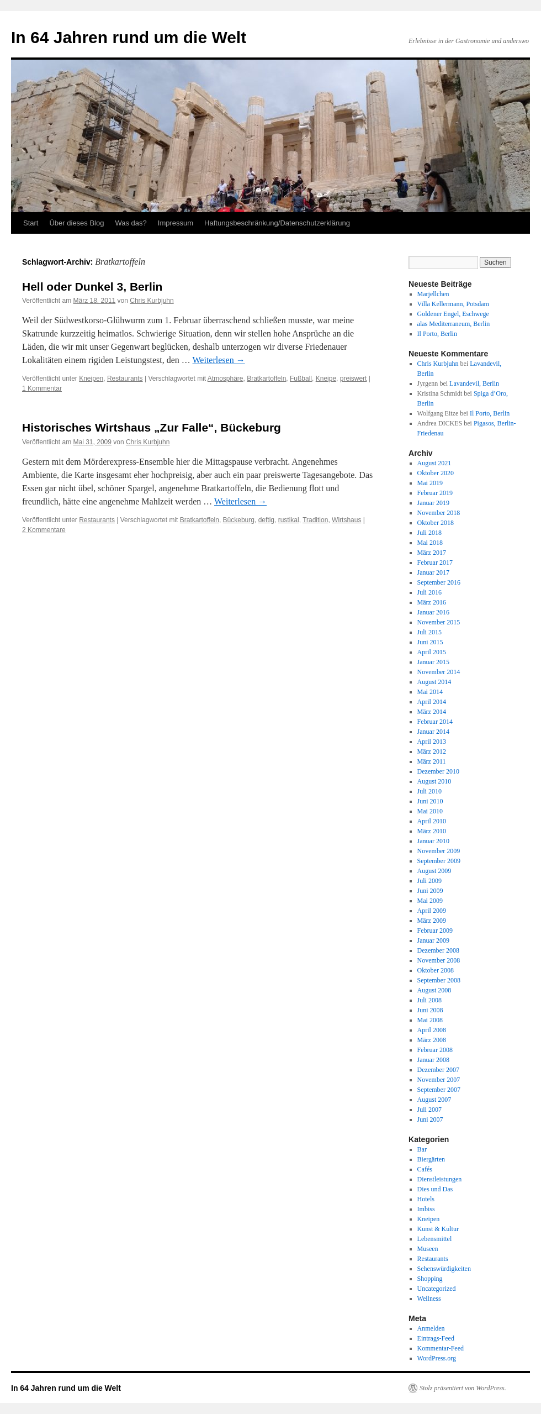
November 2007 (438, 1080)
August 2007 (434, 1099)
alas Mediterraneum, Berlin (453, 324)
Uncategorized (436, 1288)
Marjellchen (433, 294)
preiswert (353, 378)
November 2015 (438, 622)
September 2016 (438, 582)
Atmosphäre (225, 378)
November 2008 (438, 960)
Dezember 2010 (438, 771)
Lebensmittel (434, 1239)
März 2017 (431, 552)
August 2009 (434, 871)
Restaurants (125, 378)
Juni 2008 (430, 1010)
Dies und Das (435, 1189)
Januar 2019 (433, 503)
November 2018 (438, 513)
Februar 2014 (435, 722)
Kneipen (91, 378)
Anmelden (431, 1328)
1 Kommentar (42, 388)
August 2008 (434, 990)
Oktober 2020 (435, 473)
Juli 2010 (429, 791)
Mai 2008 (430, 1020)
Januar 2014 (433, 731)
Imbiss (426, 1209)
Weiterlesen (219, 360)
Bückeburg (238, 520)
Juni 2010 (430, 801)
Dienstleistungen (439, 1179)
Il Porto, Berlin (437, 334)
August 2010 (434, 781)
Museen (427, 1249)
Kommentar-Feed (440, 1348)
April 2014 (431, 702)
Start (30, 223)
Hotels (425, 1199)
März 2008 (431, 1040)
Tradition (315, 520)
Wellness (429, 1298)
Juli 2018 (429, 533)
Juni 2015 (430, 642)
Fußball (301, 378)
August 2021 (434, 463)
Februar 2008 (435, 1050)
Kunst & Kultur (438, 1229)
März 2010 (431, 831)
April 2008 (431, 1030)
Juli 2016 (429, 592)
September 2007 (438, 1090)
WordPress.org (436, 1358)
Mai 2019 (430, 483)
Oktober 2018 (435, 523)
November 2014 (438, 672)
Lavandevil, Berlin (474, 383)
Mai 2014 (430, 692)
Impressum (175, 223)
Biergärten (431, 1159)
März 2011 (431, 761)
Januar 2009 (433, 940)
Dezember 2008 (438, 950)
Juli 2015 (429, 632)
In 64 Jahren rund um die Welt (128, 37)
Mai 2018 (430, 542)
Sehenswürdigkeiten (444, 1269)
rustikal (288, 520)
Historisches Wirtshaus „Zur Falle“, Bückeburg (151, 427)
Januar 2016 (433, 612)
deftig (266, 520)
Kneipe (326, 378)
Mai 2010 (430, 811)
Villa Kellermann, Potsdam (453, 304)
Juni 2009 (430, 891)
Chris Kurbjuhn (151, 300)
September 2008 (438, 980)
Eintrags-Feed (435, 1338)
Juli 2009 (429, 881)
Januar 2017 (433, 572)
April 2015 (431, 652)
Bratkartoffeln (266, 378)
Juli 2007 (429, 1109)
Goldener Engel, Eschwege (453, 314)
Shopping (430, 1278)
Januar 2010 (433, 841)
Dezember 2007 (438, 1070)
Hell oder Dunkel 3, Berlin (92, 286)
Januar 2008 (433, 1060)
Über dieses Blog (76, 223)
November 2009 (438, 851)
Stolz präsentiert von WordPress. (463, 1388)
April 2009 (431, 910)
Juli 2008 (429, 1000)
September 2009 (438, 861)
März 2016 (431, 602)
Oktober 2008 (435, 970)
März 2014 (431, 712)
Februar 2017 (435, 562)
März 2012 (431, 751)
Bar (422, 1149)
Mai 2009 (430, 901)
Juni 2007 (430, 1119)
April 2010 (431, 821)
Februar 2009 (435, 930)
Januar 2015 (433, 662)
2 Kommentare (44, 530)
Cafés (424, 1169)
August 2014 (434, 682)
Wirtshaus (346, 520)
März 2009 (431, 920)
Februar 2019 (435, 493)
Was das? (130, 223)
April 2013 (431, 741)
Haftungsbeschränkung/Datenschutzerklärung (277, 223)
